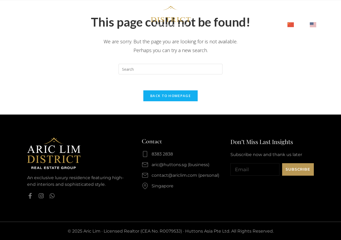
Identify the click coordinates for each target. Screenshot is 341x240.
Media (26, 21)
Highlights (68, 11)
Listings (93, 11)
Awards (44, 11)
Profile (24, 11)
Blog (42, 21)
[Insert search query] (170, 69)
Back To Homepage (170, 95)
